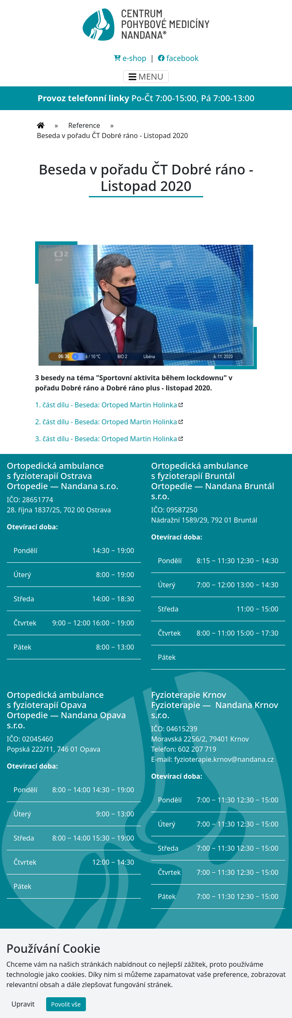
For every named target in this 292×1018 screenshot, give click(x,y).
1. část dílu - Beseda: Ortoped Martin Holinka (106, 404)
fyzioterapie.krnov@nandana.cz (224, 759)
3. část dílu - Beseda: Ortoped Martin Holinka (106, 438)
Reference (84, 125)
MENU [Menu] (146, 76)
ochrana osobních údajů (162, 982)
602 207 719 (197, 749)
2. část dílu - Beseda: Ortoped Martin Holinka (106, 421)
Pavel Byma (234, 1006)
